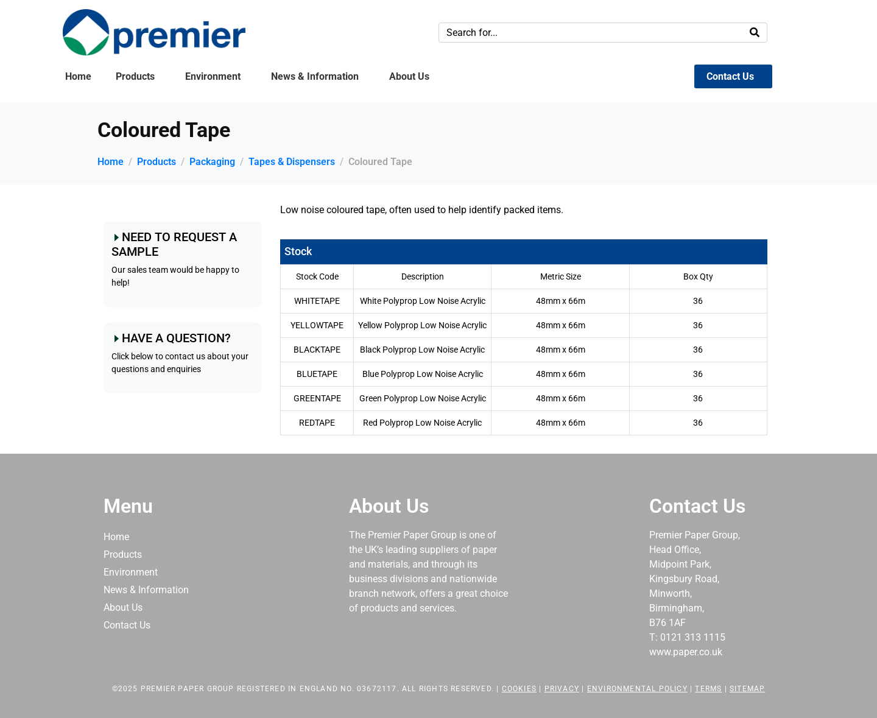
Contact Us (730, 76)
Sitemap (747, 689)
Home (78, 76)
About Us (409, 76)
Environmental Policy (637, 689)
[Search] (754, 32)
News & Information (315, 76)
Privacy (561, 689)
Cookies (519, 689)
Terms (708, 689)
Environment (213, 76)
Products (135, 76)
